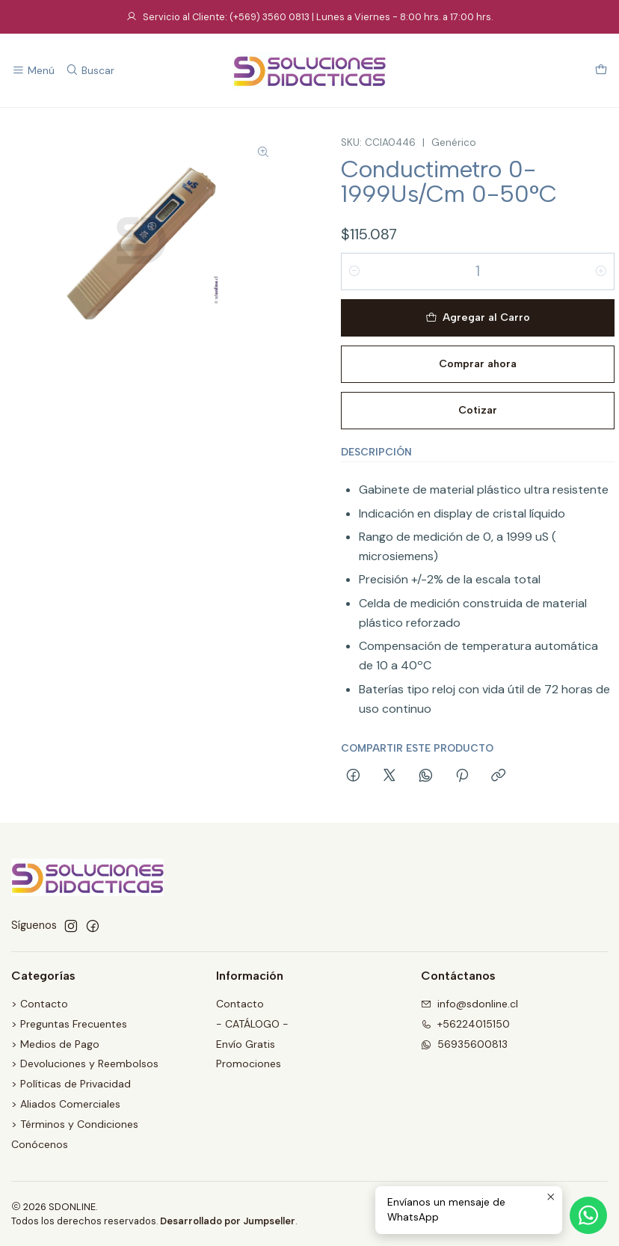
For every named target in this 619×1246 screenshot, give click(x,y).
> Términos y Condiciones (74, 1124)
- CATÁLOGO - (252, 1024)
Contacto (240, 1003)
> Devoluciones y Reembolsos (84, 1063)
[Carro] (601, 71)
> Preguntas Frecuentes (69, 1024)
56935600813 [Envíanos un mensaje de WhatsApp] (464, 1044)
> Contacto (39, 1003)
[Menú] (33, 71)
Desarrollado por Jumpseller (227, 1221)
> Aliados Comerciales (65, 1104)
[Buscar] (89, 71)
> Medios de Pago (55, 1044)
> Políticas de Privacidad (71, 1083)
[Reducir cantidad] (354, 271)
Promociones (248, 1063)
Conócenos (39, 1144)
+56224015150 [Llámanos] (465, 1024)
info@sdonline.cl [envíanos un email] (469, 1003)
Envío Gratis (245, 1044)
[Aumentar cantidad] (601, 271)
